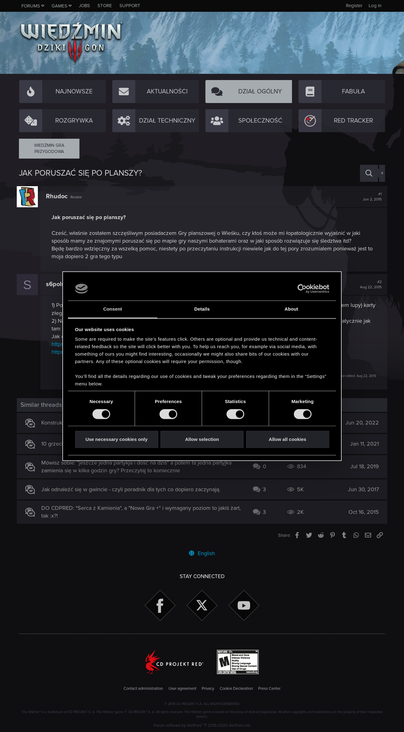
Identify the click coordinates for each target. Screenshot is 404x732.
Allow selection (202, 439)
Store (104, 5)
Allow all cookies (287, 439)
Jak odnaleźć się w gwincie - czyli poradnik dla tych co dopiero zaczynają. (133, 489)
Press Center (269, 688)
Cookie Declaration (236, 688)
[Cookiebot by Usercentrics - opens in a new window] (302, 288)
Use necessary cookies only (116, 439)
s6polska (61, 284)
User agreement (182, 688)
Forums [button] (30, 6)
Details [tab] (202, 309)
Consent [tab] (112, 309)
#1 (370, 197)
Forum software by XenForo (202, 725)
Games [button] (59, 6)
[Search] (369, 173)
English (202, 553)
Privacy (208, 688)
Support (129, 5)
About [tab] (291, 309)
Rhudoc (59, 196)
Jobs (84, 5)
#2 (368, 285)
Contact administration (143, 688)
